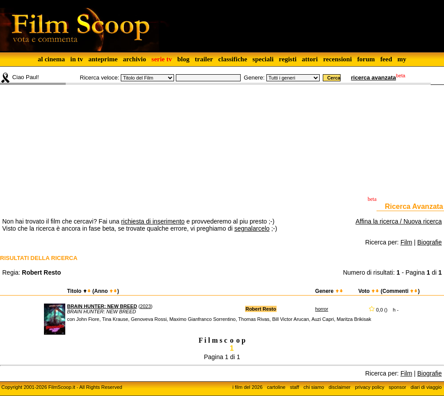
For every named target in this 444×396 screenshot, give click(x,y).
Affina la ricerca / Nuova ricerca (399, 221)
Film (406, 242)
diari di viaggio (426, 387)
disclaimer (340, 387)
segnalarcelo (252, 228)
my (401, 59)
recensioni (337, 59)
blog (183, 59)
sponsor (397, 387)
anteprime (103, 59)
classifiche (232, 59)
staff (294, 387)
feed (386, 59)
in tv (76, 59)
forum (366, 59)
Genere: (254, 77)
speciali (263, 59)
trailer (204, 59)
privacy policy (370, 387)
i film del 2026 (247, 387)
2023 (145, 306)
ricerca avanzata (373, 77)
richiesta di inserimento (153, 221)
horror (321, 309)
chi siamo (314, 387)
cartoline (276, 387)
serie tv (161, 59)
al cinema (51, 59)
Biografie (429, 242)
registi (288, 59)
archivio (134, 59)
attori (310, 59)
